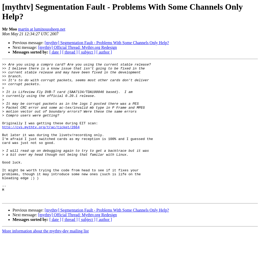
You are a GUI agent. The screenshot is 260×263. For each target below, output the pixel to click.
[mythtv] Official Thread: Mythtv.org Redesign (77, 47)
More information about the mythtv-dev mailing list (45, 258)
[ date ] (55, 52)
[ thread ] (70, 52)
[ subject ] (87, 52)
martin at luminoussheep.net (41, 29)
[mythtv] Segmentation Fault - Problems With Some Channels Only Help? (107, 42)
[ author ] (104, 52)
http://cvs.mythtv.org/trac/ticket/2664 (40, 140)
